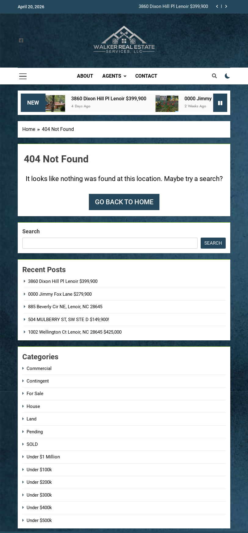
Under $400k (39, 507)
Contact (146, 76)
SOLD (32, 444)
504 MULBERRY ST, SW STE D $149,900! (68, 319)
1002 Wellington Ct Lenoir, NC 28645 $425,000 (75, 332)
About (85, 76)
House (33, 406)
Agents (111, 76)
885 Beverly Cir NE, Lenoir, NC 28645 (65, 306)
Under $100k (39, 469)
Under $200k (39, 482)
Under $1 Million (43, 457)
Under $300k (39, 495)
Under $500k (39, 520)
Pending (35, 432)
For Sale (35, 393)
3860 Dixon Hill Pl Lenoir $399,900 (173, 6)
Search (31, 231)
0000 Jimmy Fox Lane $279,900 (60, 294)
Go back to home (124, 202)
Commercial (39, 368)
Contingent (38, 381)
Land (31, 419)
